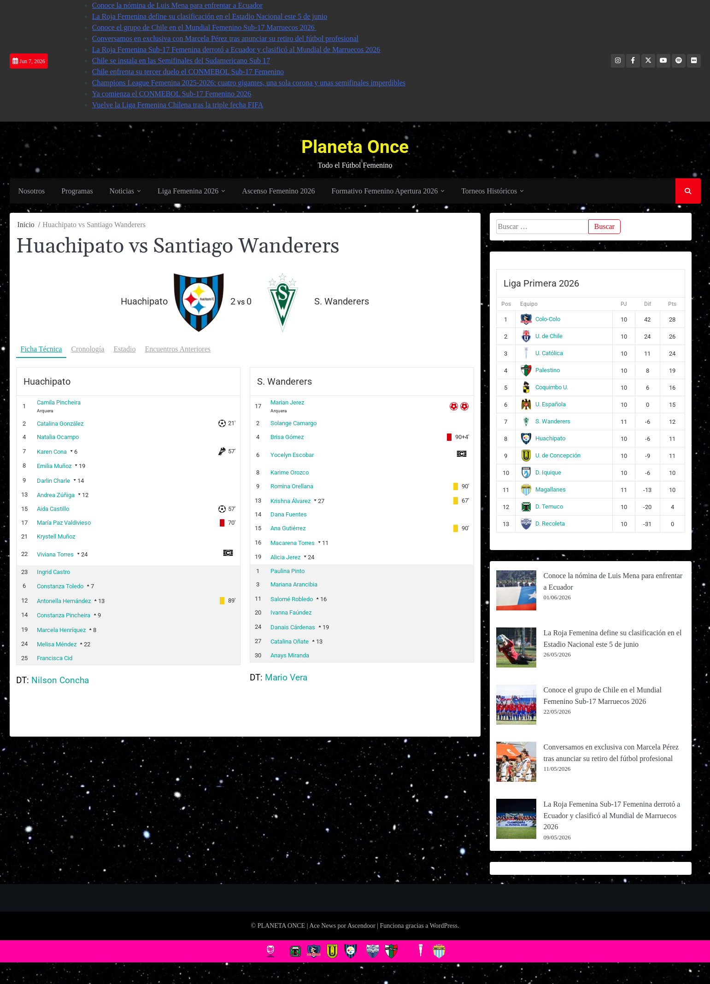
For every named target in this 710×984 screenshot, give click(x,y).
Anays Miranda (289, 654)
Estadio (124, 349)
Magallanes (543, 489)
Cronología (87, 349)
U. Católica (541, 353)
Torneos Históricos (488, 191)
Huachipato (542, 438)
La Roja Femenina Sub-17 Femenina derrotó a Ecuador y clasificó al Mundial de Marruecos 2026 (236, 49)
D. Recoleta (542, 524)
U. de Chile (541, 336)
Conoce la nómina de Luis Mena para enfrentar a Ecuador (177, 5)
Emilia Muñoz (54, 466)
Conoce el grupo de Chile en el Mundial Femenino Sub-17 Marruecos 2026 (204, 27)
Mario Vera (286, 677)
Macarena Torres (292, 542)
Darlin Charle (53, 480)
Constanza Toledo (60, 586)
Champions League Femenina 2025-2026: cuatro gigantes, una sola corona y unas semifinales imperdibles (248, 83)
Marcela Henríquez (61, 629)
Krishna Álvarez (290, 500)
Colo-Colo (540, 319)
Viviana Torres (55, 554)
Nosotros (31, 191)
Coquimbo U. (544, 387)
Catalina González (60, 423)
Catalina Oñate (289, 641)
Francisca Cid (54, 657)
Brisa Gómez (287, 436)
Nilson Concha (60, 680)
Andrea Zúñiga (56, 495)
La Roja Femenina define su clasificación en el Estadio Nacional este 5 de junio (210, 16)
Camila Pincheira (59, 402)
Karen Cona (52, 451)
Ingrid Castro (53, 571)
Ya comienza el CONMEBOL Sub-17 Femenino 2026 (171, 94)
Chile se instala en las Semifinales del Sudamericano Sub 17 (181, 60)
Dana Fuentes (288, 514)
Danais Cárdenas (292, 626)
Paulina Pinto (287, 570)
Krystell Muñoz (56, 536)
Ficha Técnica (41, 349)
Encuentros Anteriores (178, 349)
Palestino (540, 370)
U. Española (543, 404)
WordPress (444, 925)
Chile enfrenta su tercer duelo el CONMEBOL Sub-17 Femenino (188, 72)
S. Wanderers (545, 421)
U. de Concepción (550, 455)
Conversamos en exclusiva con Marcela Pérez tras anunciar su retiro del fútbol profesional (225, 38)
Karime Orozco (289, 472)
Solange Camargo (293, 423)
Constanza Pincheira (63, 615)
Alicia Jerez (285, 557)
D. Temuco (541, 507)
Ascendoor (361, 925)
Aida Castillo (53, 508)
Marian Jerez (287, 402)
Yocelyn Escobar (292, 454)
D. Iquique (540, 472)
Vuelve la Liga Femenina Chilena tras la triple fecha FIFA (178, 105)
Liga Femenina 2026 (187, 191)
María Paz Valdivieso (64, 522)
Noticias (121, 191)
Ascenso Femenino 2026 (277, 191)
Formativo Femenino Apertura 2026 (384, 191)
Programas (76, 191)
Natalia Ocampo (58, 436)
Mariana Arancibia (293, 584)
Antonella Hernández (64, 600)
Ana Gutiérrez (287, 528)
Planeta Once (355, 146)
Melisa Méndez (56, 644)
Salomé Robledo (291, 598)
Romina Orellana (291, 486)
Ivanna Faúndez (290, 612)
